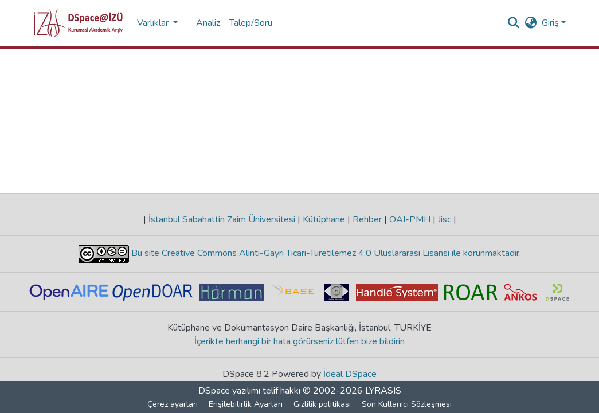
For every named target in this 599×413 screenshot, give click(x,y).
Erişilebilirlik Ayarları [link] (246, 404)
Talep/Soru (250, 23)
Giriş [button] (551, 23)
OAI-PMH (410, 219)
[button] (78, 23)
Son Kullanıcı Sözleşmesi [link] (407, 404)
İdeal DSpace (350, 374)
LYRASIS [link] (383, 390)
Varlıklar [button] (154, 23)
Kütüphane (323, 219)
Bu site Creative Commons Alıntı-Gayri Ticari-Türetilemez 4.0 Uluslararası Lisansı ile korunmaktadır (324, 253)
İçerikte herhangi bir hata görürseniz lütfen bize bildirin (299, 341)
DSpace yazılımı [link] (229, 390)
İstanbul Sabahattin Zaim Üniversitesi (221, 219)
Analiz (208, 23)
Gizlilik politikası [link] (322, 404)
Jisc (444, 219)
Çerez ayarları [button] (172, 404)
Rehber (367, 219)
